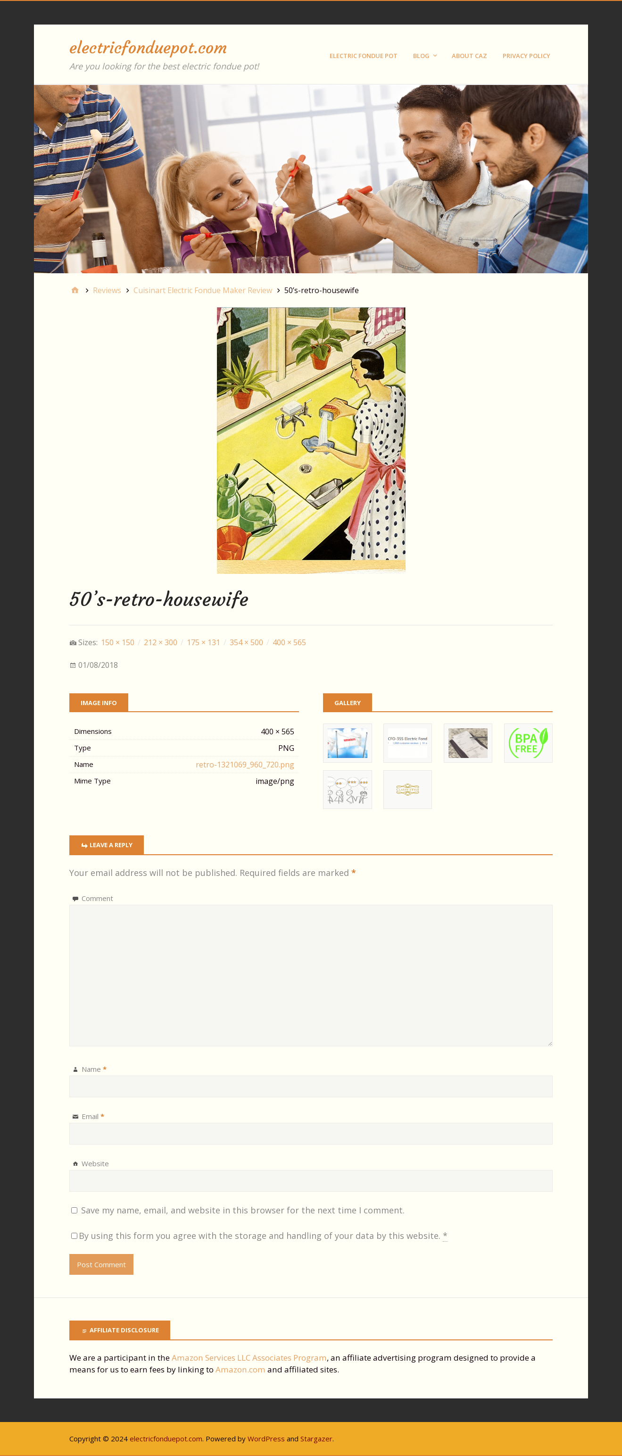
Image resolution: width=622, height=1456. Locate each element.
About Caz (469, 55)
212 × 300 (160, 642)
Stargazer (316, 1438)
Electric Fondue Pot (364, 55)
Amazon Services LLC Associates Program (249, 1357)
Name (94, 1069)
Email (93, 1116)
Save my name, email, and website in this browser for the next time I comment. (243, 1210)
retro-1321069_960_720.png (245, 764)
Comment (97, 898)
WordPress (266, 1438)
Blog (421, 55)
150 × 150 (117, 642)
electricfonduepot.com (148, 48)
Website (95, 1163)
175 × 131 (203, 642)
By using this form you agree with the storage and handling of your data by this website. (263, 1236)
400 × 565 (289, 642)
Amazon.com (240, 1369)
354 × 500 (246, 642)
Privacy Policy (526, 55)
